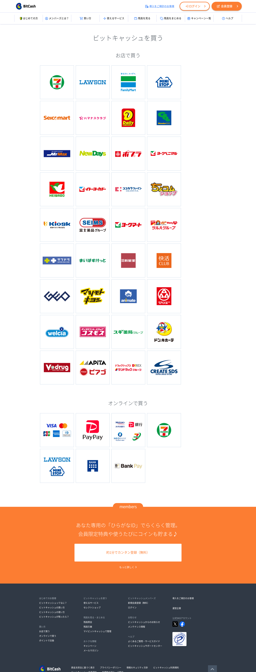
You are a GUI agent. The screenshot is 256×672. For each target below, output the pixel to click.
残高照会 (88, 585)
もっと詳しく (128, 530)
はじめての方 (28, 18)
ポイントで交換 (46, 604)
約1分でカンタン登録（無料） (128, 515)
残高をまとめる (170, 18)
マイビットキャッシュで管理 (97, 594)
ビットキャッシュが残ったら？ (54, 580)
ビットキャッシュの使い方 (52, 575)
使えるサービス (113, 18)
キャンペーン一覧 (199, 18)
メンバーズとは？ (57, 18)
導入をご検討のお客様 (159, 6)
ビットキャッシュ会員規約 (84, 635)
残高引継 (88, 590)
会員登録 (224, 6)
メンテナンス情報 (136, 590)
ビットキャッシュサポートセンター (145, 609)
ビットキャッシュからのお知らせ (144, 585)
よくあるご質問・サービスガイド (144, 604)
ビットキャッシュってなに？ (53, 566)
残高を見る (142, 18)
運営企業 (176, 571)
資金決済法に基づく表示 (83, 631)
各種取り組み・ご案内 (112, 635)
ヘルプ (227, 18)
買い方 (85, 18)
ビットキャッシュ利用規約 (166, 631)
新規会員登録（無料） (138, 566)
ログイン (192, 6)
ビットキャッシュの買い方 (52, 571)
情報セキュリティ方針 (137, 631)
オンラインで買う (47, 599)
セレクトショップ (92, 571)
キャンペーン (90, 609)
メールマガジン (91, 613)
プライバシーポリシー (110, 631)
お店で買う (44, 594)
